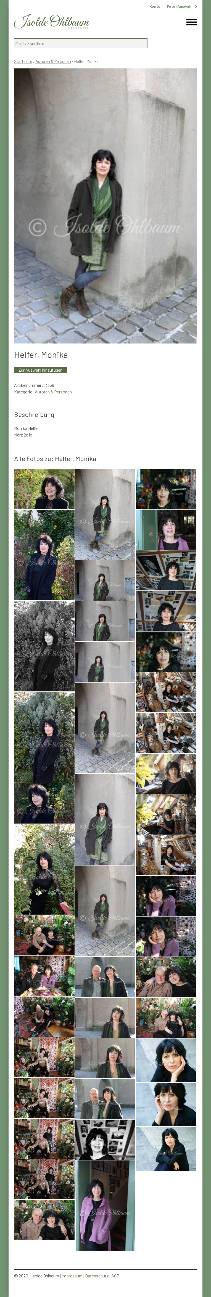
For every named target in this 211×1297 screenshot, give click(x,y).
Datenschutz (97, 1275)
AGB (115, 1275)
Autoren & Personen (53, 61)
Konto (154, 6)
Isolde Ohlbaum (51, 22)
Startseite (23, 61)
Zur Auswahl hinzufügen (40, 369)
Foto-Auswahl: (182, 6)
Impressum (72, 1275)
